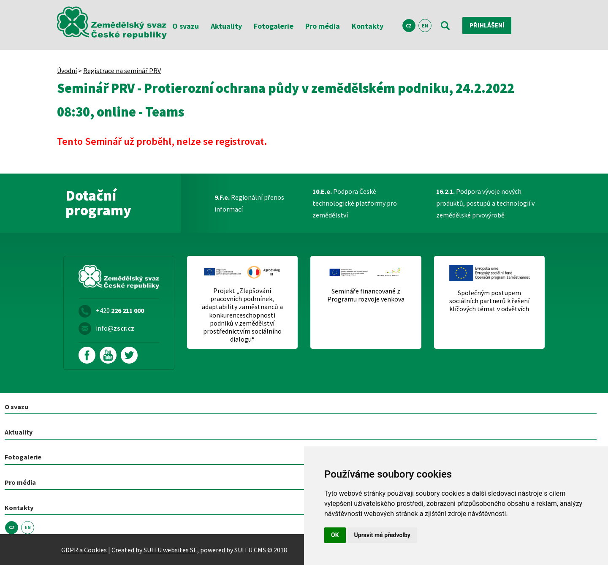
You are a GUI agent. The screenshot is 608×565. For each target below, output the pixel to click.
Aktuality (226, 26)
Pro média (322, 26)
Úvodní (67, 70)
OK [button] (335, 535)
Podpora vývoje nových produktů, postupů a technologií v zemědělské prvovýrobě (485, 203)
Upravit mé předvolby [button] (382, 535)
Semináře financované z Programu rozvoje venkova (365, 295)
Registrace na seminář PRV (122, 70)
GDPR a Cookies (84, 549)
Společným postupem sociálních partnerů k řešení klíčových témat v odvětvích (489, 301)
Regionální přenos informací (249, 203)
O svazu (185, 26)
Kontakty (367, 26)
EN (425, 25)
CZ (409, 25)
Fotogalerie (273, 26)
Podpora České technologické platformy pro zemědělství (354, 203)
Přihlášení (488, 25)
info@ (115, 328)
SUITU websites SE (170, 549)
